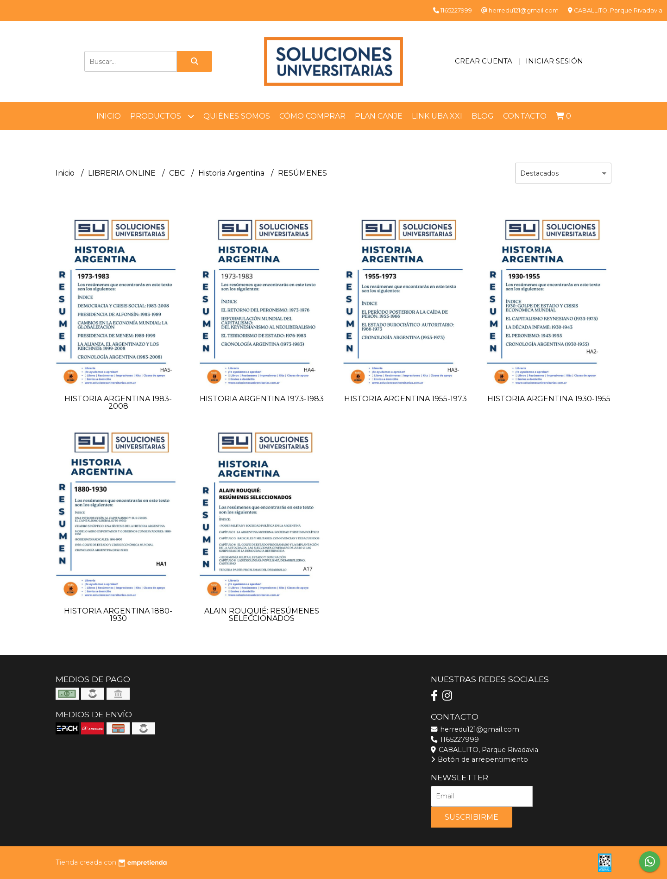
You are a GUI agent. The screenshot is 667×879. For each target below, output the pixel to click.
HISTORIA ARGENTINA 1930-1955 (548, 398)
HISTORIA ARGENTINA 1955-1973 (405, 398)
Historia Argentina (232, 173)
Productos (162, 116)
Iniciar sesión (554, 61)
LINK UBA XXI (437, 116)
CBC (178, 173)
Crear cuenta (483, 61)
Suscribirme (471, 817)
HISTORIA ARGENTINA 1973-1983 (262, 398)
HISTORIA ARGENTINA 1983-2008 (118, 402)
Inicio (108, 116)
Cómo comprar (312, 116)
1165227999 (455, 739)
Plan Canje (379, 116)
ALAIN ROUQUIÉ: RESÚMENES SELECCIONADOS (261, 615)
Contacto (525, 116)
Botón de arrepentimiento (479, 759)
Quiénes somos (236, 116)
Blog (483, 116)
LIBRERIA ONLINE (122, 173)
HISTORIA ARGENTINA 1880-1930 (118, 615)
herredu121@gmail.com (475, 729)
